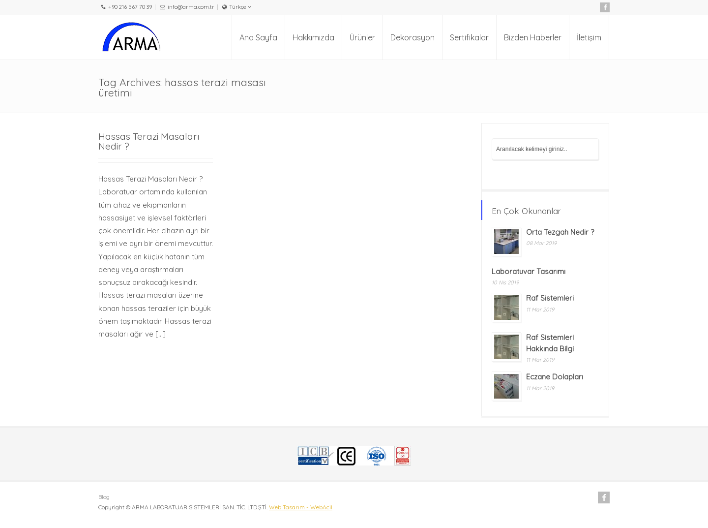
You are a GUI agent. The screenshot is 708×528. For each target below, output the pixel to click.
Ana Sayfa (258, 37)
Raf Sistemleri (550, 298)
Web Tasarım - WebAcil (300, 507)
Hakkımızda (313, 37)
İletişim (589, 37)
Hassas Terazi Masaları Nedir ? (149, 141)
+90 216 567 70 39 (130, 6)
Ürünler (362, 37)
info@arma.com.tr (191, 6)
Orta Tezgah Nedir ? (560, 232)
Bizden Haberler (532, 37)
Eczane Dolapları (554, 376)
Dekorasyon (412, 37)
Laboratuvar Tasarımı (528, 271)
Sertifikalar (469, 37)
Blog (104, 496)
